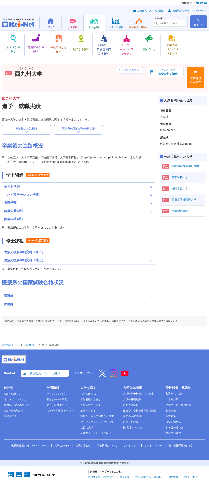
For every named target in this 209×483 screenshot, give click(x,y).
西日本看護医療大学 (184, 199)
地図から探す (88, 410)
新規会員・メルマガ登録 (150, 10)
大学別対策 (172, 399)
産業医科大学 (180, 177)
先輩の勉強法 (173, 433)
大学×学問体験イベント (60, 410)
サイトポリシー (153, 445)
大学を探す (88, 387)
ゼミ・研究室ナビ (57, 404)
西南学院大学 (180, 210)
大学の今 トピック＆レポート (98, 433)
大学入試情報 (132, 387)
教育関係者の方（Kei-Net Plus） (190, 10)
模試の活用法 (173, 421)
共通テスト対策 (175, 393)
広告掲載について (107, 445)
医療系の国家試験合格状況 (78, 128)
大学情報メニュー (195, 80)
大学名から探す (89, 393)
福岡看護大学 (180, 188)
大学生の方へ (62, 445)
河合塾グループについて (101, 477)
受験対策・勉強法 (178, 387)
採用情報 (173, 477)
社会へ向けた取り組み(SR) (149, 477)
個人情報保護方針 (178, 445)
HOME (8, 387)
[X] (102, 375)
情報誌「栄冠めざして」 (18, 404)
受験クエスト (11, 416)
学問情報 (53, 387)
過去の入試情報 (132, 416)
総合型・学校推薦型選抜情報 (139, 410)
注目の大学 (86, 427)
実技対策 (171, 416)
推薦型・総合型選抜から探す (97, 416)
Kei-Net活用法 (12, 393)
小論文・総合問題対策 (178, 404)
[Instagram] (114, 375)
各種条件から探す (90, 404)
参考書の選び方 (175, 427)
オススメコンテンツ (15, 399)
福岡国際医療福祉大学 (185, 166)
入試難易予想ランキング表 (138, 393)
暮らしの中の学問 (57, 399)
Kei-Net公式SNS (85, 373)
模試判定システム (133, 427)
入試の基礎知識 (132, 399)
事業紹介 (124, 477)
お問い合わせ (83, 445)
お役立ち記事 (130, 421)
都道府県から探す (90, 399)
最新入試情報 (130, 404)
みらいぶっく (54, 393)
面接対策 (171, 410)
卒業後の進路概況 (26, 128)
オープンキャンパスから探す (97, 421)
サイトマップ (131, 445)
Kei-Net (9, 373)
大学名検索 (158, 18)
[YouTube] (125, 375)
